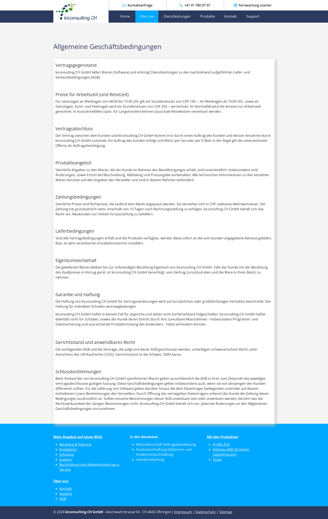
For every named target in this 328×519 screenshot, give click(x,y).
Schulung (66, 454)
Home (125, 16)
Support (252, 16)
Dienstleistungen (177, 16)
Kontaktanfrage (140, 5)
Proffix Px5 (221, 444)
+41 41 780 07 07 (196, 5)
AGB (62, 498)
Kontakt (230, 16)
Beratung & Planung (75, 444)
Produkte (207, 16)
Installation (68, 449)
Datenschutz (206, 512)
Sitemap (225, 512)
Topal (217, 459)
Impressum (183, 512)
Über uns (147, 16)
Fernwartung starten (255, 5)
